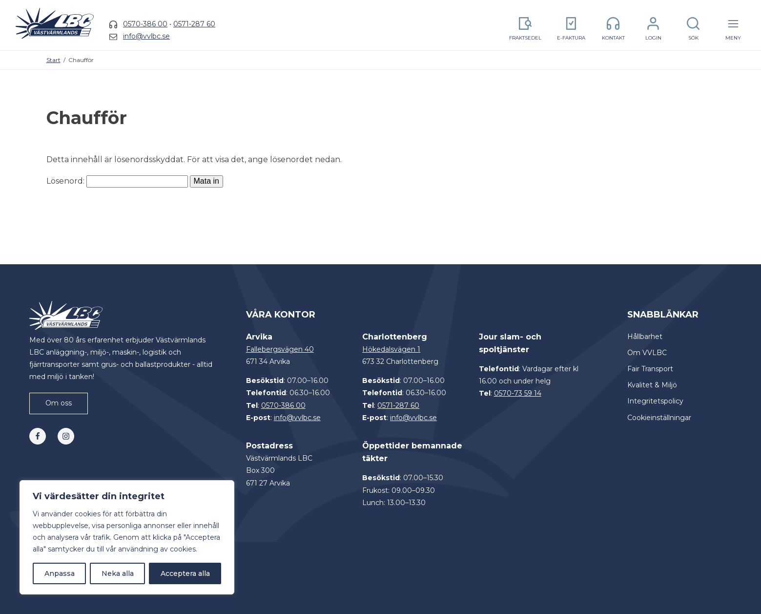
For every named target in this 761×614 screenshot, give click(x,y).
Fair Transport (650, 368)
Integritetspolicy (655, 401)
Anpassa (59, 573)
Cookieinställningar (659, 417)
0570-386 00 (145, 24)
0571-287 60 (194, 24)
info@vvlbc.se (146, 36)
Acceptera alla (185, 573)
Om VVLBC (647, 352)
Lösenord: (117, 181)
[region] (127, 537)
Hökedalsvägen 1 (391, 349)
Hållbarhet (644, 336)
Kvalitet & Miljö (652, 385)
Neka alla (118, 573)
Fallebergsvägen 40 (280, 349)
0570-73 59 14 (517, 393)
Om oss (58, 403)
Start (53, 60)
